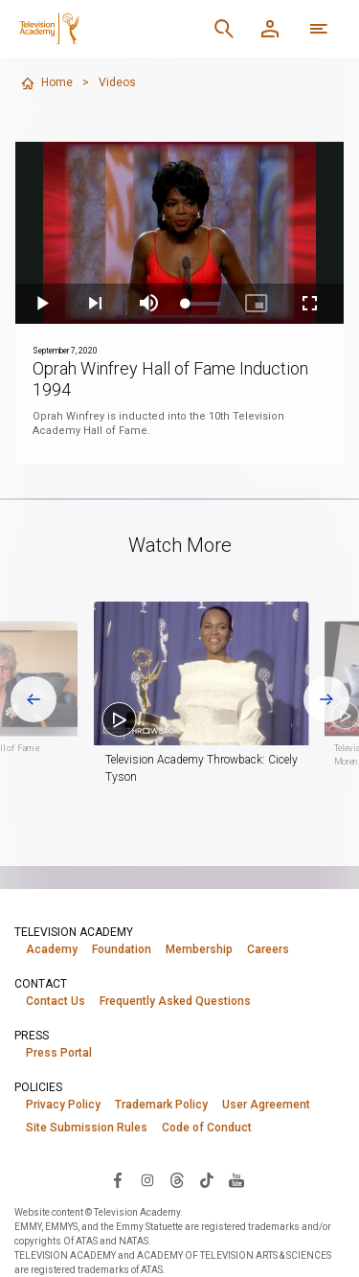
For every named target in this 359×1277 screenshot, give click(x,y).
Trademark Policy (161, 1104)
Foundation (121, 949)
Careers (268, 949)
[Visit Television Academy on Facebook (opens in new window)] (117, 1179)
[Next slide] (326, 699)
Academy (52, 949)
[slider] (203, 304)
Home (46, 83)
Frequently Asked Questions (175, 1001)
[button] (201, 673)
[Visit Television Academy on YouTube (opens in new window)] (236, 1179)
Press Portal (59, 1053)
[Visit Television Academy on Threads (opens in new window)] (177, 1179)
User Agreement (266, 1104)
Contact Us (55, 1001)
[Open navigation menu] (319, 29)
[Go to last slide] (33, 699)
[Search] (224, 29)
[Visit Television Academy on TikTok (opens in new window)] (206, 1179)
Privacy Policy (63, 1104)
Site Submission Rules (86, 1127)
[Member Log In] (270, 29)
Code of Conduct (207, 1127)
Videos (117, 82)
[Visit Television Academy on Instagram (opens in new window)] (147, 1179)
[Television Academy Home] (49, 28)
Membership (199, 949)
